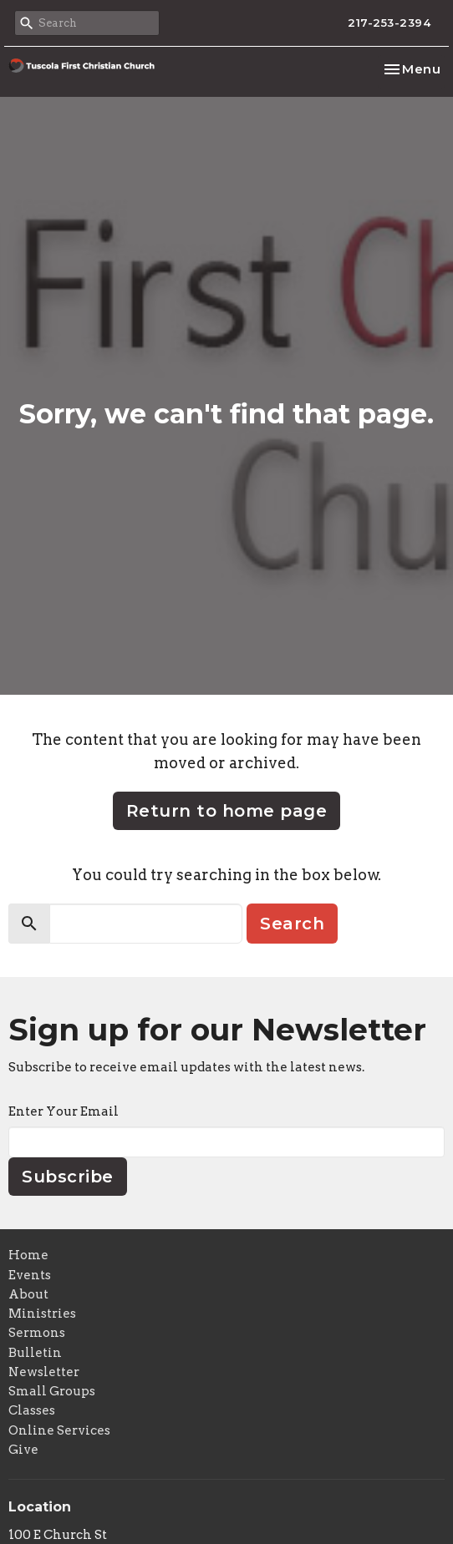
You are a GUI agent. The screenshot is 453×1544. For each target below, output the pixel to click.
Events (29, 1275)
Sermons (36, 1332)
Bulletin (35, 1352)
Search (292, 924)
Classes (31, 1410)
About (28, 1294)
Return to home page (227, 811)
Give (23, 1449)
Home (28, 1255)
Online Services (59, 1430)
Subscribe (68, 1177)
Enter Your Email (63, 1111)
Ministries (42, 1313)
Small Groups (51, 1391)
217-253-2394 (389, 22)
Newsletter (43, 1371)
